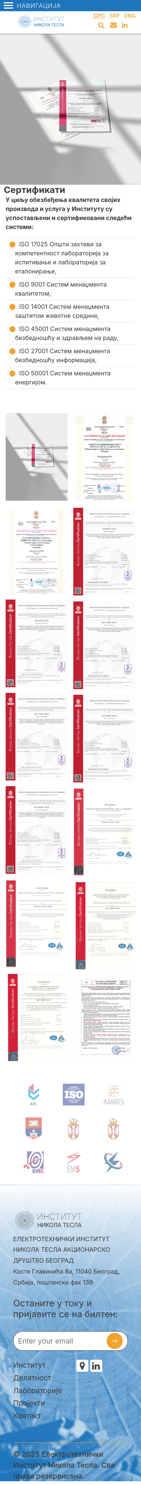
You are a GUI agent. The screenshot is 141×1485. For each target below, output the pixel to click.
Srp (114, 15)
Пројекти (29, 1403)
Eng (130, 15)
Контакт (27, 1415)
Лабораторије (37, 1390)
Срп (99, 15)
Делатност (32, 1377)
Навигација (32, 5)
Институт (29, 1365)
